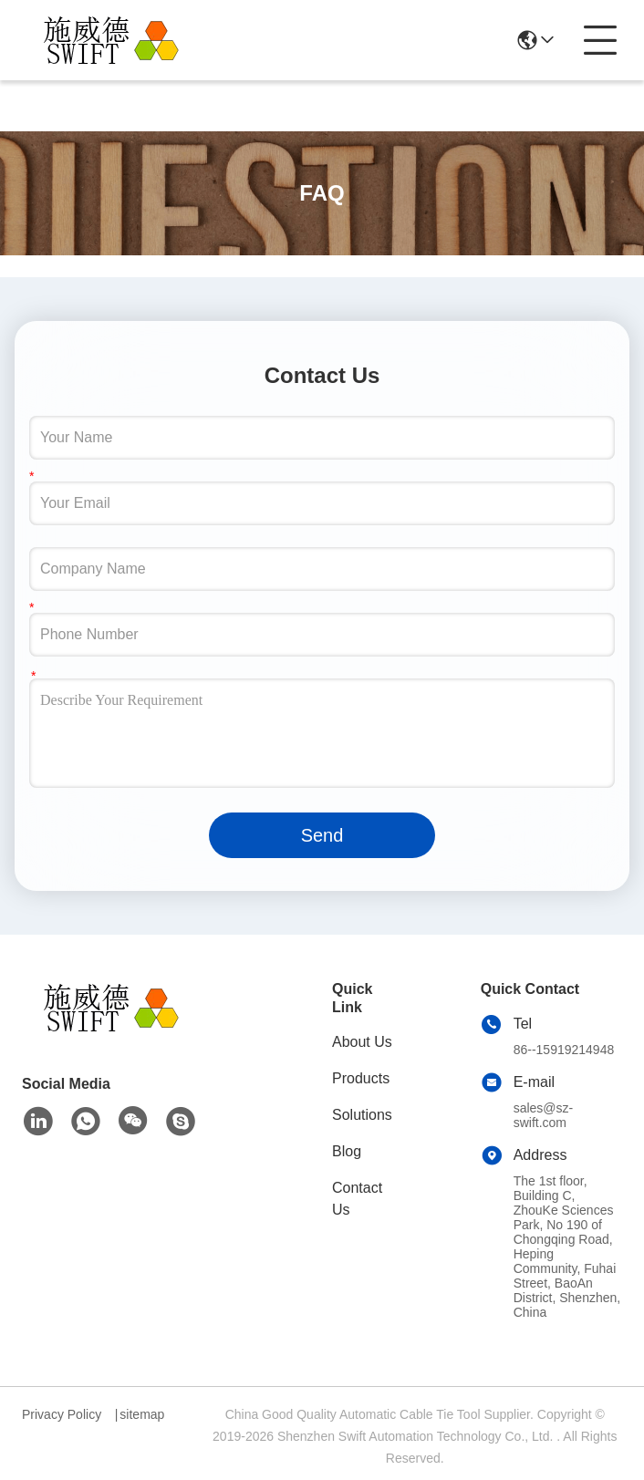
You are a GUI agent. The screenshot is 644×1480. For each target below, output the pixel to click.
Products (361, 1078)
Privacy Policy (61, 1414)
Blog (346, 1151)
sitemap (141, 1414)
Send (322, 835)
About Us (362, 1042)
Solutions (362, 1115)
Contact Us (357, 1198)
